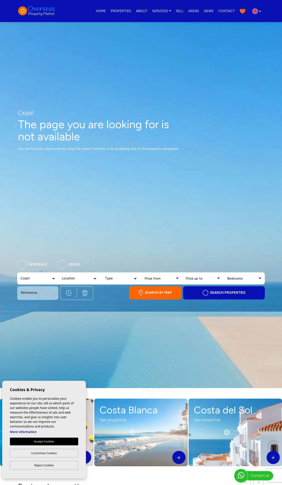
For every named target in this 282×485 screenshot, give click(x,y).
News (208, 11)
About (141, 11)
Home (101, 11)
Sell (180, 11)
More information (23, 432)
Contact (226, 11)
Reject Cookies (44, 465)
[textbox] (29, 278)
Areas (193, 11)
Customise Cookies (44, 453)
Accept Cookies (44, 441)
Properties (121, 11)
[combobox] (38, 278)
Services (160, 11)
